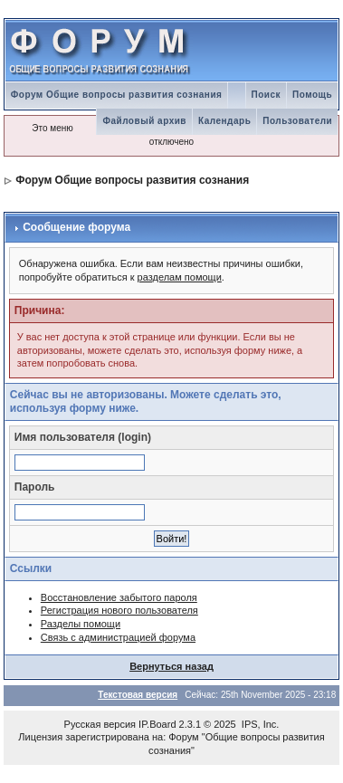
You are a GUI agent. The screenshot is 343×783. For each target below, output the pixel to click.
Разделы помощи (80, 623)
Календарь (224, 121)
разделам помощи (180, 277)
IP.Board (157, 724)
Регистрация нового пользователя (119, 610)
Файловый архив (144, 121)
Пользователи (297, 121)
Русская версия (100, 724)
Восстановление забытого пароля (119, 597)
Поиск (266, 95)
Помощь (312, 95)
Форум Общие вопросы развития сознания (117, 95)
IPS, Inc (259, 724)
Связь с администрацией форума (118, 637)
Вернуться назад (171, 666)
